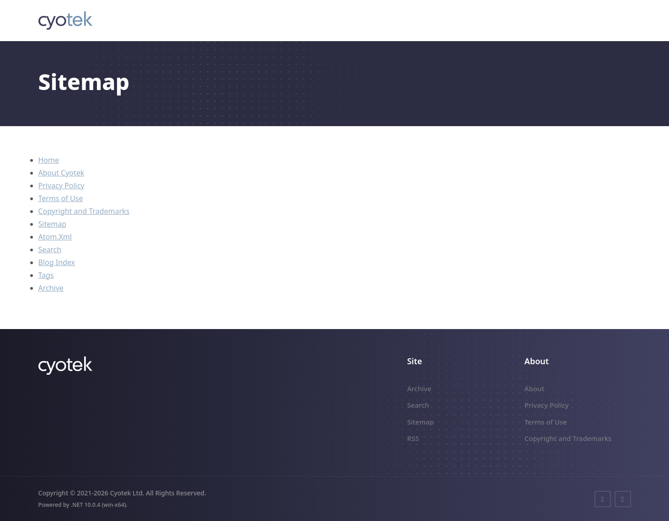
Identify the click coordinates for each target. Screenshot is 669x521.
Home (48, 160)
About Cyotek (61, 173)
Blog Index (56, 262)
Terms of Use (60, 198)
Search (50, 250)
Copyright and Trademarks (84, 211)
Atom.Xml (55, 237)
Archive (51, 288)
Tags (46, 275)
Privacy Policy (61, 186)
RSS (413, 438)
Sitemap (52, 224)
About (534, 388)
